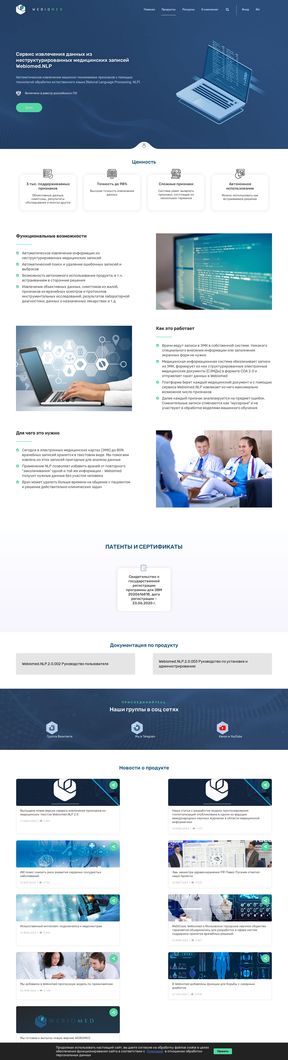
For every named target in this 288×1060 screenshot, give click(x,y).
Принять (222, 1051)
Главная (149, 9)
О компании (209, 9)
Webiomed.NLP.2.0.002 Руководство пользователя (53, 664)
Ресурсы (188, 9)
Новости (240, 995)
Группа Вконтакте (58, 742)
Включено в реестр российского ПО (51, 94)
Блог (223, 995)
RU (258, 9)
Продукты (169, 9)
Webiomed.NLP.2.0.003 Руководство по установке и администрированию (143, 664)
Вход (245, 9)
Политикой (155, 1051)
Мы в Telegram (144, 741)
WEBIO (50, 10)
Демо (30, 108)
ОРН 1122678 (245, 1028)
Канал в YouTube (229, 742)
